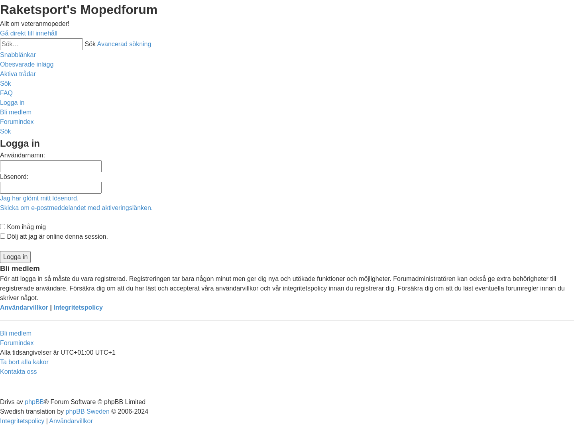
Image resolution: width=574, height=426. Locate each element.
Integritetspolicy (78, 307)
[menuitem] (26, 64)
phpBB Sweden (88, 411)
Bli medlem (15, 333)
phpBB (34, 402)
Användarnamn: (22, 155)
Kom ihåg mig (23, 227)
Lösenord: (14, 176)
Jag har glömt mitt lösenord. (39, 198)
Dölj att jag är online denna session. (54, 236)
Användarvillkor (24, 307)
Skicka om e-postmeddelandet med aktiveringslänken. (76, 207)
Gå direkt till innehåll (28, 33)
